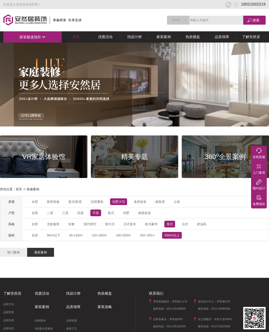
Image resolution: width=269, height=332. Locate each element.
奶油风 (201, 224)
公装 (177, 201)
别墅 (126, 213)
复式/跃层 (75, 201)
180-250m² (123, 235)
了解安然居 (251, 37)
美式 (170, 224)
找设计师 (134, 37)
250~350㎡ (147, 235)
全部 (35, 201)
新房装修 (53, 201)
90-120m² (76, 235)
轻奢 (71, 224)
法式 (185, 224)
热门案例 (13, 252)
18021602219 (250, 4)
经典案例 (40, 320)
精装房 (160, 201)
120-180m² (99, 235)
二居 (50, 213)
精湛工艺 (71, 328)
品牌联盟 (71, 320)
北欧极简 (53, 224)
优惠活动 (105, 37)
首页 (76, 37)
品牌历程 (8, 320)
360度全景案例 (44, 328)
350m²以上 (172, 235)
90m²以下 (53, 235)
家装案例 (163, 37)
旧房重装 (97, 201)
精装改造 (144, 213)
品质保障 (222, 37)
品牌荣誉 (8, 312)
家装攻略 (105, 307)
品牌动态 (8, 328)
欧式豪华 (151, 224)
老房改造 (140, 201)
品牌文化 (8, 304)
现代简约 (90, 224)
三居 (65, 213)
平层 (96, 213)
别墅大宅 (118, 201)
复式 (111, 213)
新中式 (110, 224)
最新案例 (40, 252)
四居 (80, 213)
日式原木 (130, 224)
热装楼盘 (193, 37)
